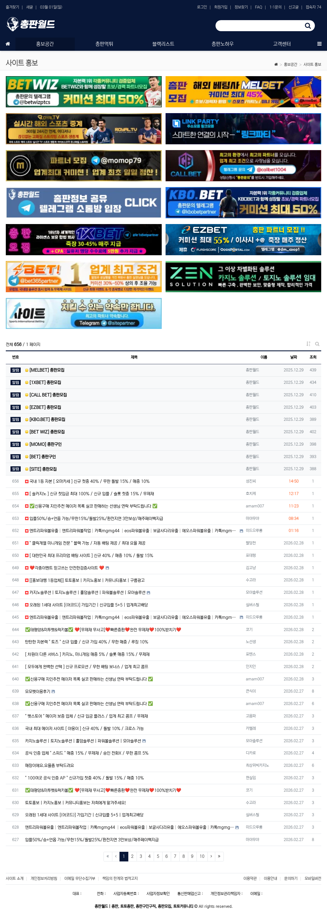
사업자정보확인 (158, 894)
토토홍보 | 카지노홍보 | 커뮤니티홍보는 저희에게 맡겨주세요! (75, 802)
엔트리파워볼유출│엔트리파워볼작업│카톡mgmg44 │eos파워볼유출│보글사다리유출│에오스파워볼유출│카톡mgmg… (131, 530)
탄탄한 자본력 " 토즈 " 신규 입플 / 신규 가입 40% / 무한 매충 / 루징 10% (86, 642)
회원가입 (220, 7)
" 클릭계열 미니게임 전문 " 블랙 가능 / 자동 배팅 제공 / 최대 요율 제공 (85, 543)
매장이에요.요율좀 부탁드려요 (49, 765)
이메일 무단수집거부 (79, 878)
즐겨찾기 (12, 7)
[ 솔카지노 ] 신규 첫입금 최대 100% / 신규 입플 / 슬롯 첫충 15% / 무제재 (89, 493)
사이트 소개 (14, 878)
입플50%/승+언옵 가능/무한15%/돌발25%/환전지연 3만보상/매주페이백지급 (94, 518)
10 (202, 856)
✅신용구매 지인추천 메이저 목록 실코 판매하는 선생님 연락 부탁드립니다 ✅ (91, 506)
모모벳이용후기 (37, 691)
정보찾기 (241, 7)
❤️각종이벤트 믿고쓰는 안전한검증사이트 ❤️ (64, 568)
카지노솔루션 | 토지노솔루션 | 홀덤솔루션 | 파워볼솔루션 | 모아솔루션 (85, 592)
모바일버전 (313, 878)
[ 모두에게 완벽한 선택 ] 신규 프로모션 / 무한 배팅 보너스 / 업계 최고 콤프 (86, 666)
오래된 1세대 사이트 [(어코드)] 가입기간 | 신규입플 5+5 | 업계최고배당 (86, 605)
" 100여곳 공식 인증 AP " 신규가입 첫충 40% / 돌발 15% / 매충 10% (84, 778)
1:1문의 (275, 7)
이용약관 (250, 878)
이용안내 (270, 878)
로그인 (202, 7)
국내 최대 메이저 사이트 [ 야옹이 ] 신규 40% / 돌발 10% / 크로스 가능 (84, 728)
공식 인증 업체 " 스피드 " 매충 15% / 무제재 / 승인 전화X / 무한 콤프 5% (86, 753)
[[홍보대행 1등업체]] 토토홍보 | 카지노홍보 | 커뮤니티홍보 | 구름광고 (85, 580)
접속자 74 (313, 7)
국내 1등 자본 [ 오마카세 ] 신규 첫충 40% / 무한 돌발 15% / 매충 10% (87, 481)
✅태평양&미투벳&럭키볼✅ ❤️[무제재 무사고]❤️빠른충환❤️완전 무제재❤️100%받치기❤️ (103, 629)
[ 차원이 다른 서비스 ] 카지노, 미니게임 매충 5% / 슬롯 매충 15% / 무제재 (87, 654)
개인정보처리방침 (44, 878)
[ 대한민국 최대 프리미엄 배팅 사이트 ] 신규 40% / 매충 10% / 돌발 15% (89, 555)
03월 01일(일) (51, 7)
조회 (313, 357)
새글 (29, 7)
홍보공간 (290, 64)
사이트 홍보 (312, 64)
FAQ (258, 7)
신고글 (294, 7)
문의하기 (290, 878)
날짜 (293, 357)
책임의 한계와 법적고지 (120, 878)
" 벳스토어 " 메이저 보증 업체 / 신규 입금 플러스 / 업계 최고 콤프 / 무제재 (86, 716)
